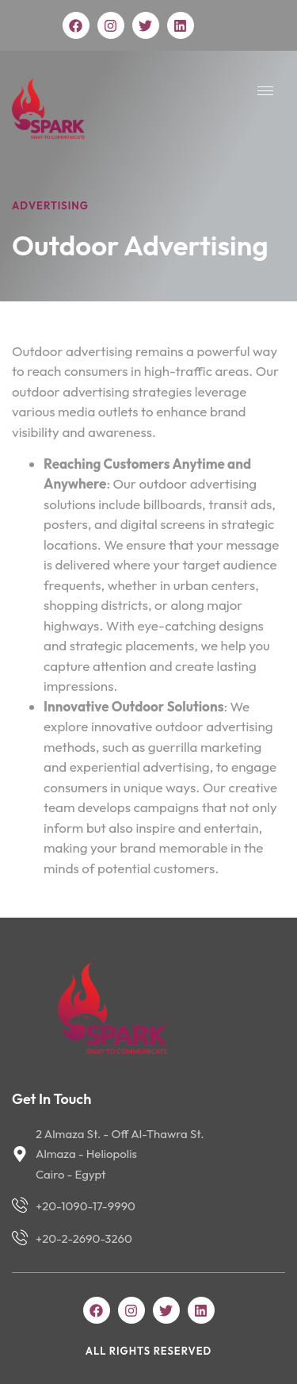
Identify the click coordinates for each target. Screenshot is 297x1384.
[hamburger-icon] (265, 91)
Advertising (50, 205)
